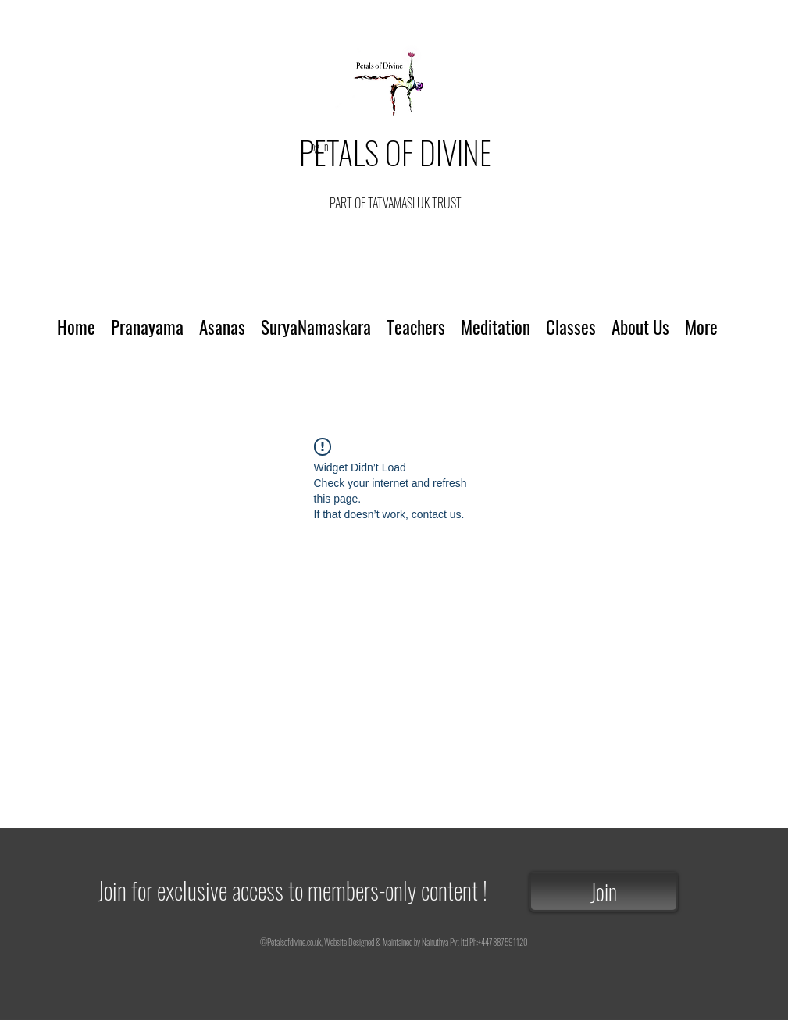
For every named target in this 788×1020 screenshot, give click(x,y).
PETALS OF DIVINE (395, 152)
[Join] (603, 892)
